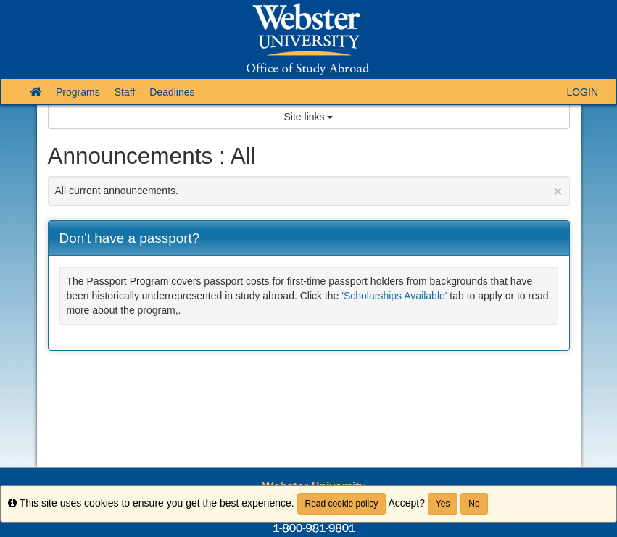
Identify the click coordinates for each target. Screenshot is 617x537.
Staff (125, 92)
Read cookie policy (341, 504)
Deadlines (171, 92)
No (473, 504)
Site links (309, 116)
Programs (78, 92)
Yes (443, 504)
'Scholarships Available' (394, 295)
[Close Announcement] (557, 191)
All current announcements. (309, 191)
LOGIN (582, 92)
